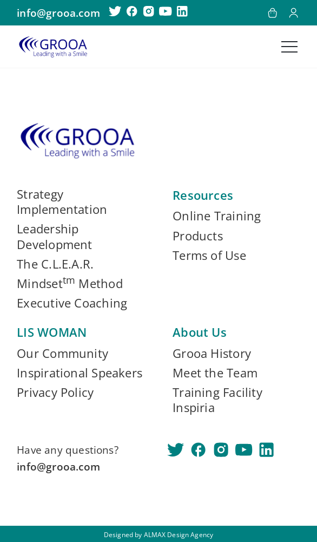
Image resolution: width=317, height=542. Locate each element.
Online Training (217, 216)
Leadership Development (54, 236)
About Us (200, 332)
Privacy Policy (55, 392)
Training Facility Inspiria (217, 400)
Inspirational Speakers (79, 373)
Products (198, 236)
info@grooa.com (58, 12)
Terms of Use (209, 255)
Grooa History (212, 353)
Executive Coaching (72, 303)
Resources (203, 195)
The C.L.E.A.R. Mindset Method (70, 274)
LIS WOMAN (52, 332)
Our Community (62, 353)
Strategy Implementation (62, 202)
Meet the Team (215, 373)
